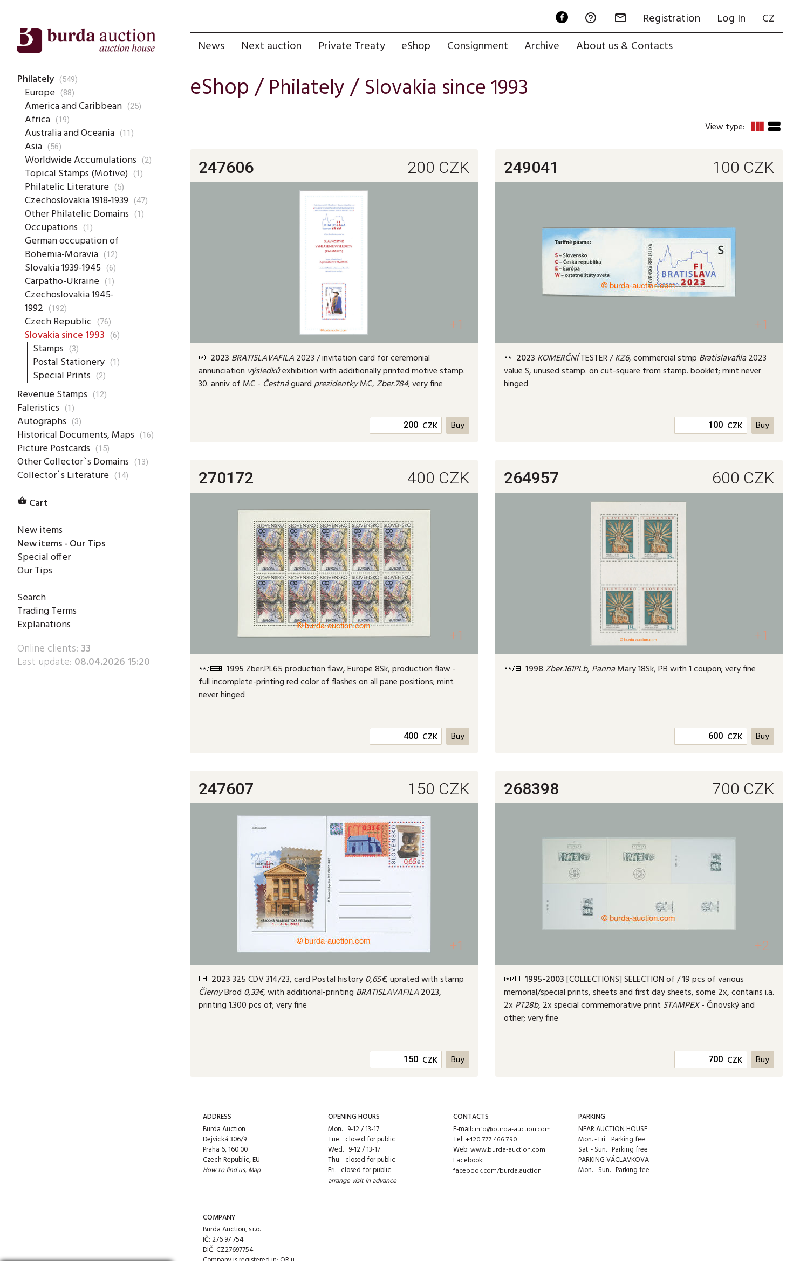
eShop (418, 47)
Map (255, 1171)
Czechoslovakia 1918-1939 (80, 200)
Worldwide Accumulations (82, 160)
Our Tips (35, 584)
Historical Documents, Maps (64, 441)
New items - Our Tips (65, 557)
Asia (34, 146)
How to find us (224, 1171)
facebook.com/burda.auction (497, 1171)
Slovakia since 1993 (67, 335)
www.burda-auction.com (507, 1150)
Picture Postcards (55, 462)
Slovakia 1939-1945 (65, 268)
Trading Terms (48, 625)
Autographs (43, 421)
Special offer (43, 571)
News (212, 47)
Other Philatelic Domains (78, 214)
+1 (456, 326)
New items (40, 544)
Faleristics (38, 408)
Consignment (480, 47)
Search (31, 611)
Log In (730, 19)
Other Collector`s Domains (75, 475)
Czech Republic (57, 322)
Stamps (49, 349)
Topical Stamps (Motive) (78, 173)
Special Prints (61, 376)
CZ (768, 19)
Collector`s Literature (63, 489)
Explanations (44, 638)
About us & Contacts (629, 47)
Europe (39, 93)
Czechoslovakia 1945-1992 (71, 301)
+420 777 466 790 (491, 1140)
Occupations (52, 227)
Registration (670, 19)
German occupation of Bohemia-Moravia (73, 247)
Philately (36, 79)
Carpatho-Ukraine (62, 281)
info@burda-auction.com (512, 1130)
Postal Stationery (70, 362)
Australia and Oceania (71, 133)
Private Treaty (353, 47)
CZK (429, 427)
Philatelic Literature (66, 187)
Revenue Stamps (52, 394)
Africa (37, 120)
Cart (33, 517)
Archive (546, 47)
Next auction (272, 47)
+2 (761, 947)
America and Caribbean (74, 106)
